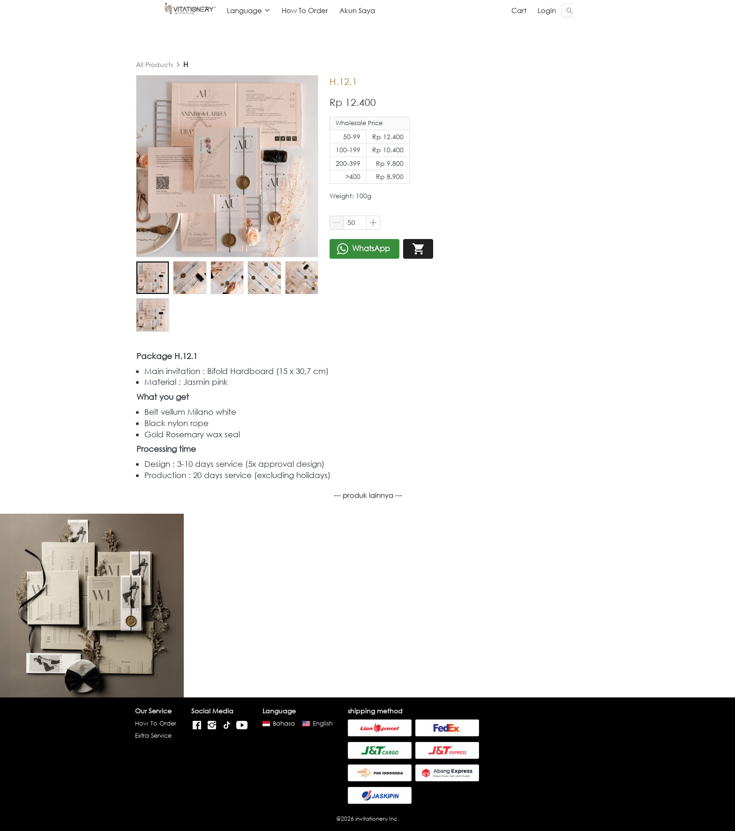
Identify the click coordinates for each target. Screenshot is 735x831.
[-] (196, 725)
